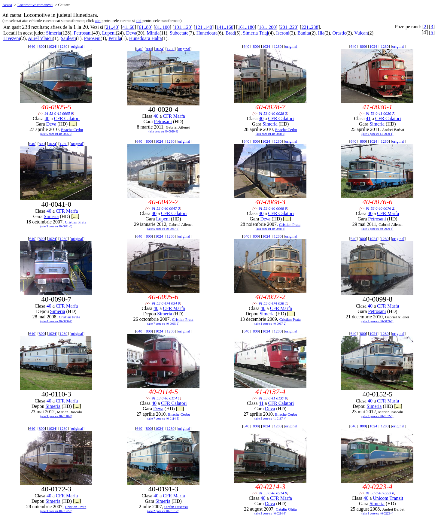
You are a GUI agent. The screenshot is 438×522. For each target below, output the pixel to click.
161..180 (246, 27)
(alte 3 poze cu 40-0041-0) (56, 226)
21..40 (112, 27)
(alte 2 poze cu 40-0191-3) (163, 511)
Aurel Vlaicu (40, 38)
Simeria (53, 32)
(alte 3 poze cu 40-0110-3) (56, 416)
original (77, 46)
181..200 (267, 27)
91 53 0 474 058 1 (273, 303)
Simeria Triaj (255, 32)
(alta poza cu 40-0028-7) (270, 133)
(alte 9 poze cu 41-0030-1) (377, 133)
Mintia (153, 32)
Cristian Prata (75, 222)
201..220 (288, 27)
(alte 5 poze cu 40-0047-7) (163, 228)
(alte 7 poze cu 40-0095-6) (163, 323)
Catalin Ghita (286, 509)
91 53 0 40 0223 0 (380, 493)
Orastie (339, 32)
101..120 (182, 27)
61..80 (145, 27)
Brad (230, 32)
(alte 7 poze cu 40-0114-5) (163, 418)
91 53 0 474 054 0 (166, 303)
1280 (63, 46)
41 (368, 118)
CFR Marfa (174, 116)
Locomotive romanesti (35, 4)
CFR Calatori (67, 118)
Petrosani (83, 32)
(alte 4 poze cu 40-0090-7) (56, 321)
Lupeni (109, 32)
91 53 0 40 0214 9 (273, 493)
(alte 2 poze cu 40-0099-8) (377, 321)
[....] (73, 123)
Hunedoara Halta (145, 38)
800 (42, 46)
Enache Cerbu (72, 129)
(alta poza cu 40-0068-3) (270, 228)
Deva (131, 32)
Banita (303, 32)
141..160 (225, 27)
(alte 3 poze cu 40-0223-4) (377, 513)
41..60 (128, 27)
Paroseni (92, 38)
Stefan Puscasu (176, 507)
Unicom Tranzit (388, 498)
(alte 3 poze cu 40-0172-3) (56, 511)
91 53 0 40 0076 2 (380, 208)
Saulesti (68, 38)
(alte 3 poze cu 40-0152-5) (377, 416)
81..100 (162, 27)
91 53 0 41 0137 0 (273, 398)
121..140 (203, 27)
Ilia (321, 32)
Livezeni (11, 38)
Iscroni (282, 32)
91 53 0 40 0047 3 (166, 208)
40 (47, 118)
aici (98, 20)
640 (32, 46)
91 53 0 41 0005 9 (58, 113)
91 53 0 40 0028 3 (273, 113)
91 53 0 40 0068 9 (273, 208)
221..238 (309, 27)
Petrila (114, 38)
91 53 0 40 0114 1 (166, 398)
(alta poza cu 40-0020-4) (163, 131)
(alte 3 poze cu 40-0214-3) (270, 513)
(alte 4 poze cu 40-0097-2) (270, 323)
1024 (52, 46)
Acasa (7, 4)
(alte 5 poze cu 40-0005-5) (56, 133)
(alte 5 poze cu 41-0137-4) (270, 418)
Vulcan (361, 32)
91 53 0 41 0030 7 (380, 113)
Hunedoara (206, 32)
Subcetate (179, 32)
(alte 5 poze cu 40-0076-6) (377, 228)
